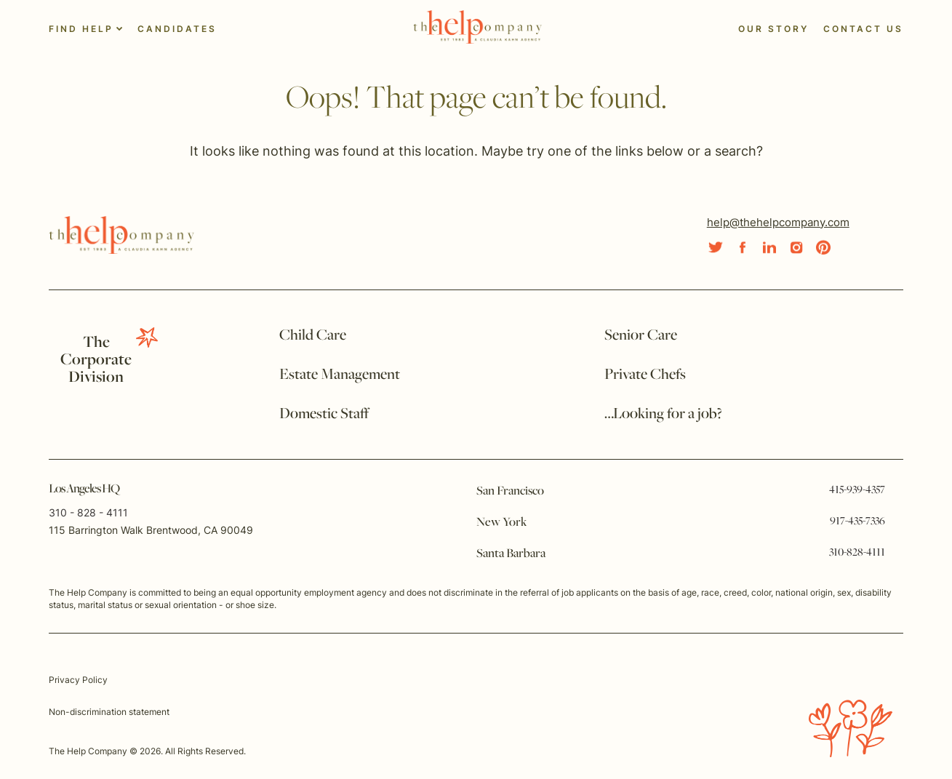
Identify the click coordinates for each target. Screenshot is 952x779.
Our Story (773, 28)
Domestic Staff (324, 414)
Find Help (81, 28)
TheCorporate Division (96, 360)
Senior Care (640, 335)
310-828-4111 (857, 553)
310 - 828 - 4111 (88, 512)
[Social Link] (715, 247)
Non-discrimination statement (109, 711)
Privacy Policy (78, 679)
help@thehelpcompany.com (778, 222)
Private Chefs (645, 375)
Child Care (312, 335)
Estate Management (339, 375)
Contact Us (863, 28)
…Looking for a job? (663, 414)
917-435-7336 (857, 521)
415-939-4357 (857, 490)
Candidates (177, 28)
